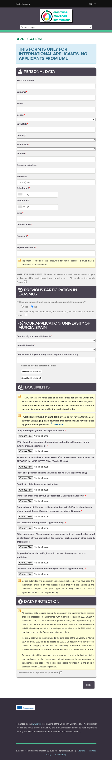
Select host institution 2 (31, 378)
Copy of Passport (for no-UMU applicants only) (41, 430)
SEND (88, 684)
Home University (26, 345)
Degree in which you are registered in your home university (48, 354)
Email (20, 213)
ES (95, 4)
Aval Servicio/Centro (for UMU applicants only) (41, 522)
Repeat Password (26, 247)
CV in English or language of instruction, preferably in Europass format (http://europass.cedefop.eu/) (53, 444)
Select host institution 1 (31, 371)
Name (20, 103)
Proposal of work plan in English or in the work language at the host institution (51, 555)
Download (56, 424)
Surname (22, 92)
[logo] (56, 15)
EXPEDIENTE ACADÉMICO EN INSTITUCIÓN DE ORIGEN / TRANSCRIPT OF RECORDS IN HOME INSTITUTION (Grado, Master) (55, 459)
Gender (21, 115)
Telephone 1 (23, 188)
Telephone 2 (23, 200)
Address (21, 153)
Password (22, 236)
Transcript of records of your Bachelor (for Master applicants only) (51, 496)
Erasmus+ (37, 724)
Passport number (26, 80)
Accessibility (60, 754)
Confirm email (24, 224)
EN (90, 4)
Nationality (23, 144)
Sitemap (81, 751)
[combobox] (21, 194)
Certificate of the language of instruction (38, 484)
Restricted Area (23, 4)
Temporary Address (27, 165)
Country (21, 135)
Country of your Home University (34, 336)
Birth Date (22, 124)
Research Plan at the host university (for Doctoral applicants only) (51, 568)
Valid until (22, 176)
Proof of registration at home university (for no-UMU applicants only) (52, 473)
